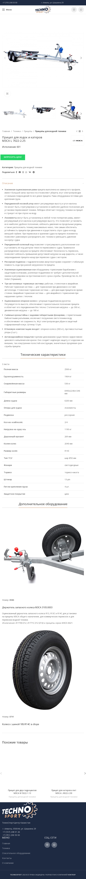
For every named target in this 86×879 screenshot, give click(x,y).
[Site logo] (43, 9)
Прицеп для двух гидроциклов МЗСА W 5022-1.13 (22, 791)
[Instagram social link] (74, 9)
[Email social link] (20, 172)
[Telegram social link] (34, 172)
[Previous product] (76, 131)
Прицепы (28, 131)
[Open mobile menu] (7, 9)
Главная (6, 131)
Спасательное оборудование (16, 853)
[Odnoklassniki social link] (23, 172)
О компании (8, 863)
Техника (17, 131)
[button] (43, 157)
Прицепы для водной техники (50, 131)
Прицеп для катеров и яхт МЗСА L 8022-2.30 (63, 791)
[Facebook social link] (16, 172)
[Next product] (82, 131)
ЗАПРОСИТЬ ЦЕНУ (13, 157)
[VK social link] (30, 172)
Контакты (7, 858)
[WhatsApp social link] (81, 9)
